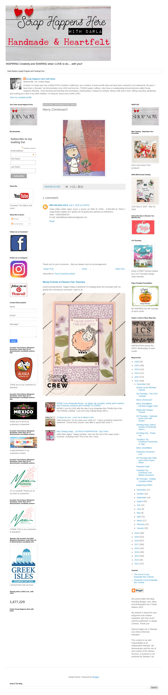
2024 (137, 369)
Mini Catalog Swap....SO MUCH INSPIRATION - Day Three (82, 431)
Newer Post (48, 269)
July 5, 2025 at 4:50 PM (79, 205)
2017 (137, 544)
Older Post (120, 269)
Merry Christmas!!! (144, 400)
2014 (137, 556)
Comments (17, 224)
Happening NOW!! (144, 485)
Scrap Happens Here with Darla (40, 79)
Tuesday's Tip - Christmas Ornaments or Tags (147, 441)
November (141, 490)
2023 (137, 373)
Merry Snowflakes (144, 448)
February (141, 524)
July (139, 505)
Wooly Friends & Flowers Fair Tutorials (64, 282)
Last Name (15, 167)
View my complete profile (21, 97)
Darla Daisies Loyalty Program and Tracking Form (26, 71)
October (140, 494)
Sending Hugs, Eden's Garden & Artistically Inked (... (146, 427)
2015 (137, 552)
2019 (137, 537)
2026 (137, 362)
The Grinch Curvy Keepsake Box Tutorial (144, 575)
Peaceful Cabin (143, 466)
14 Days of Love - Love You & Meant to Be (75, 417)
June (139, 509)
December (141, 384)
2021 (137, 381)
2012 (137, 564)
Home (84, 269)
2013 (137, 560)
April (139, 516)
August (140, 501)
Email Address (22, 151)
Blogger (95, 677)
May (139, 513)
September (142, 497)
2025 (137, 365)
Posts (15, 219)
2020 (137, 533)
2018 (137, 540)
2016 (137, 548)
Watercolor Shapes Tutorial (144, 411)
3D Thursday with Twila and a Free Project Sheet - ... (146, 460)
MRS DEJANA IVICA (58, 205)
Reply (51, 221)
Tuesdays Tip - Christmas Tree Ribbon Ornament (145, 472)
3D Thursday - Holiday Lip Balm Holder (146, 480)
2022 (137, 377)
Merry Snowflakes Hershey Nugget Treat (147, 405)
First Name (15, 159)
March (140, 520)
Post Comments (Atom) (65, 274)
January (140, 528)
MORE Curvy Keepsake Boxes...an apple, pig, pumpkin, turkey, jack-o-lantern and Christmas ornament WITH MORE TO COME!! (90, 404)
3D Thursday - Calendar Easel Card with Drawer (146, 418)
